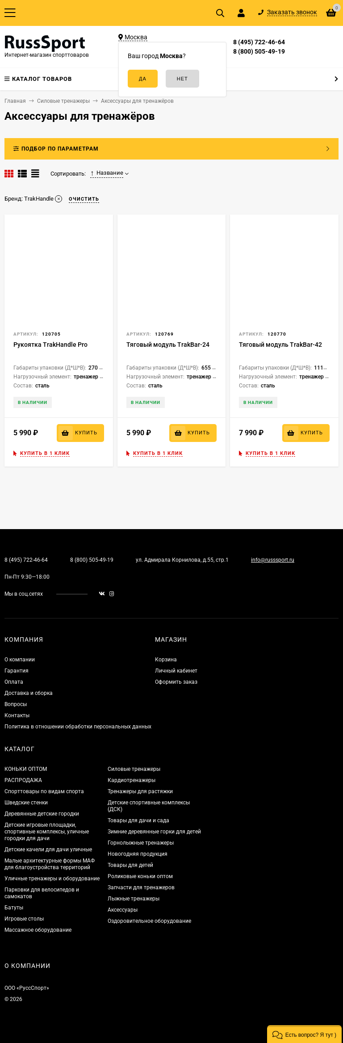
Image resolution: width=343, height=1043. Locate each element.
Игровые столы (24, 919)
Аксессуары (123, 910)
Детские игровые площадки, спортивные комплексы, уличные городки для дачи (46, 831)
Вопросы (15, 704)
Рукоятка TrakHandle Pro (50, 344)
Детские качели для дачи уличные (48, 849)
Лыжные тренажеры (133, 899)
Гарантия (16, 671)
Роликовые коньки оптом (140, 876)
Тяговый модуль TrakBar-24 (167, 344)
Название (106, 173)
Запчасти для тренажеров (141, 887)
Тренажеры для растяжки (140, 791)
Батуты (13, 907)
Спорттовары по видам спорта (44, 791)
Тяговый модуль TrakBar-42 (280, 344)
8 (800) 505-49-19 (259, 51)
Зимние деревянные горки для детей (154, 832)
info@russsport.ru (272, 560)
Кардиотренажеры (131, 780)
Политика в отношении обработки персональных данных (77, 726)
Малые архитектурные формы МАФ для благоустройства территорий (49, 864)
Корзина (166, 659)
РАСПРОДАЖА (23, 780)
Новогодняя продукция (137, 854)
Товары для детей (130, 865)
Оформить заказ (176, 682)
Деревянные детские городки (41, 814)
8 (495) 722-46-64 (259, 42)
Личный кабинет (176, 671)
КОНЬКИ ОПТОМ (25, 769)
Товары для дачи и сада (138, 820)
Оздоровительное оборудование (149, 921)
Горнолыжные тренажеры (141, 843)
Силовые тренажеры (134, 769)
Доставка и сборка (28, 693)
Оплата (13, 682)
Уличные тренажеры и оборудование (52, 878)
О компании (19, 659)
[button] (304, 1034)
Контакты (16, 715)
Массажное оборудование (37, 930)
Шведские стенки (26, 802)
